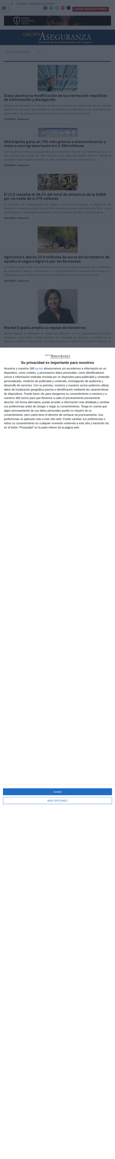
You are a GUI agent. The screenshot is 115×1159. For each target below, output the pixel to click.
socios (39, 368)
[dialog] (57, 753)
